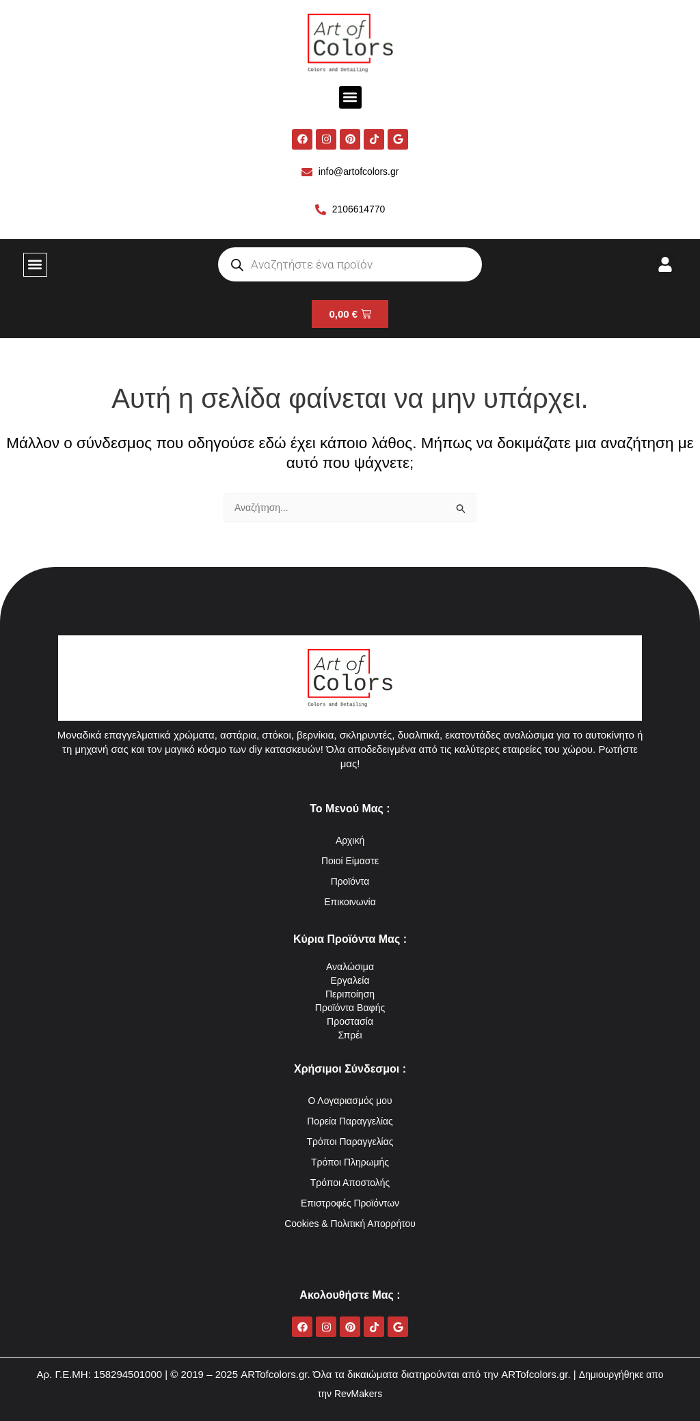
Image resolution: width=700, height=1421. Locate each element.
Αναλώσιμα (350, 966)
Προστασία (350, 1021)
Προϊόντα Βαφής (349, 1007)
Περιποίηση (349, 993)
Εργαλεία (350, 980)
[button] (350, 97)
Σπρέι (349, 1034)
